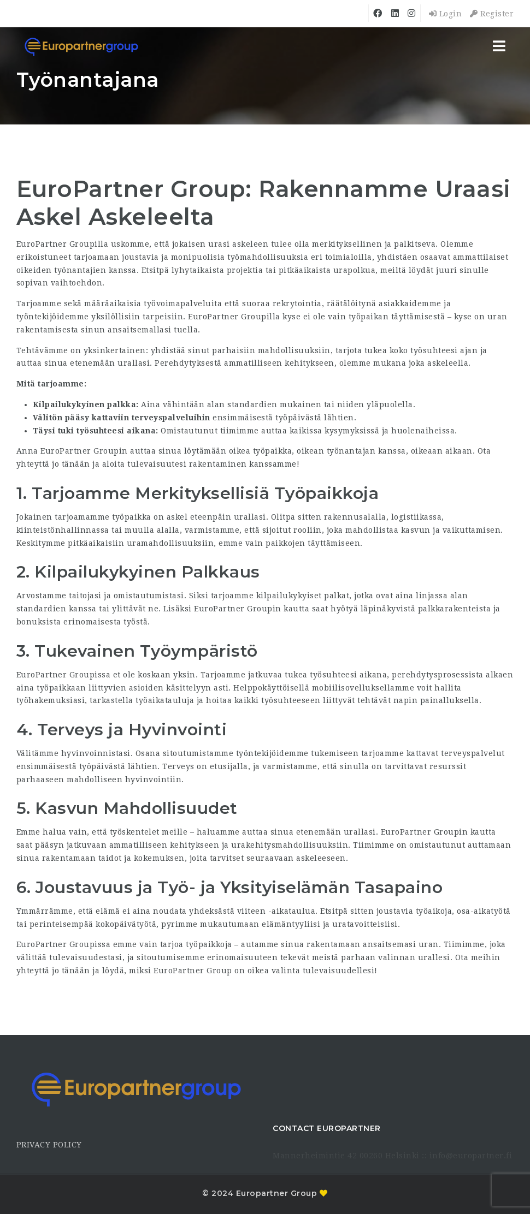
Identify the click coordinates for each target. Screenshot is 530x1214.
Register (492, 13)
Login (445, 13)
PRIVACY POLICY (49, 1144)
